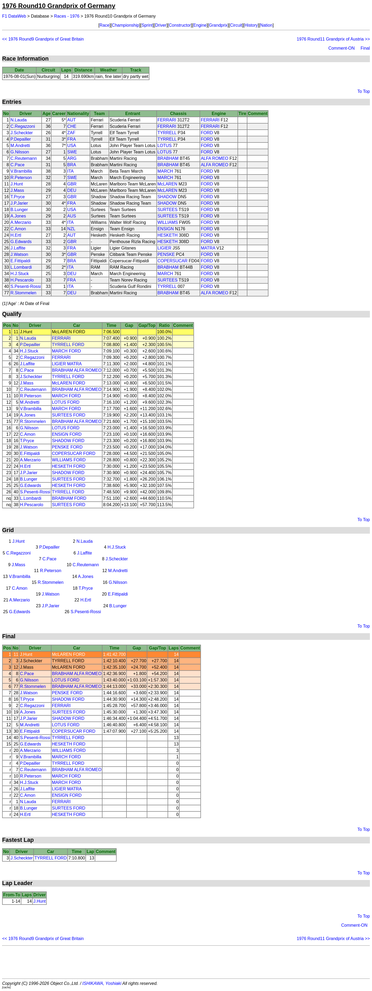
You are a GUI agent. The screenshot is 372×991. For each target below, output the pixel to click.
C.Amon (18, 229)
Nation (266, 25)
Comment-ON (341, 48)
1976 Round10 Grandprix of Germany (58, 5)
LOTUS (164, 145)
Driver (161, 25)
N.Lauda (18, 120)
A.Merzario (20, 222)
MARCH (165, 171)
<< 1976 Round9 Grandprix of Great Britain (43, 39)
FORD (207, 132)
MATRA (208, 248)
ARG (72, 158)
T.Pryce (17, 197)
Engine (200, 25)
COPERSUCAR (172, 261)
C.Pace (17, 164)
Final (365, 48)
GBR (72, 184)
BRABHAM (168, 158)
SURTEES (167, 209)
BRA (71, 164)
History (251, 25)
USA (71, 145)
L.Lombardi (21, 267)
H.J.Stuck (19, 273)
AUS (71, 216)
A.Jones (18, 216)
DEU (71, 190)
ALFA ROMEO (214, 158)
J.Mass (17, 190)
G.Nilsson (19, 152)
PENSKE (166, 254)
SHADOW (167, 197)
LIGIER (164, 248)
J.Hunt (16, 184)
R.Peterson (21, 177)
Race (104, 25)
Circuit (236, 25)
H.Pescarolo (22, 280)
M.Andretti (20, 145)
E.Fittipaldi (20, 261)
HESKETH (167, 235)
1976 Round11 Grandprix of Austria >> (333, 39)
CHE (71, 126)
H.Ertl (15, 235)
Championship (125, 25)
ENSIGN (165, 229)
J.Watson (19, 254)
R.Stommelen (23, 293)
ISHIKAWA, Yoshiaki (101, 983)
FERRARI (166, 120)
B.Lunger (19, 209)
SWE (72, 152)
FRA (71, 139)
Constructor (180, 25)
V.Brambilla (21, 171)
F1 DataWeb (14, 16)
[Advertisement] (186, 962)
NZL (71, 229)
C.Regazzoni (22, 126)
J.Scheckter (21, 132)
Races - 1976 (67, 16)
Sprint (147, 25)
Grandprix (218, 25)
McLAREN (167, 184)
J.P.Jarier (19, 203)
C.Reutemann (23, 158)
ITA (70, 171)
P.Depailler (20, 139)
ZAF (71, 132)
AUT (71, 120)
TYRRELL (166, 132)
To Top (363, 91)
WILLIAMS (167, 222)
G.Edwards (20, 241)
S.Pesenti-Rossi (25, 286)
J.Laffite (17, 248)
